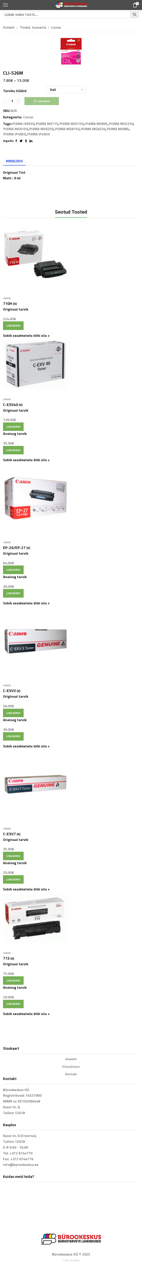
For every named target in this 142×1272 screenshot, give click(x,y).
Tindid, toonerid (33, 27)
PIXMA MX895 (96, 123)
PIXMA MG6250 (41, 129)
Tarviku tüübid (14, 90)
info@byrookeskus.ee (20, 1164)
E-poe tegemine (71, 1260)
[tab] (14, 161)
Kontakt (71, 1074)
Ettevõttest (71, 1066)
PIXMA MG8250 (93, 129)
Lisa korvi (43, 101)
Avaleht (71, 1059)
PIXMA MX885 (118, 129)
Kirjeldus (14, 161)
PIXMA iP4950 (38, 134)
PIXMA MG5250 (121, 123)
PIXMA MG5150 (71, 123)
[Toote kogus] (12, 101)
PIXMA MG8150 (67, 129)
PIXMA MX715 (47, 123)
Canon (56, 27)
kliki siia (42, 335)
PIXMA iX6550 (23, 123)
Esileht (9, 27)
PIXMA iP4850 (14, 134)
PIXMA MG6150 (15, 129)
